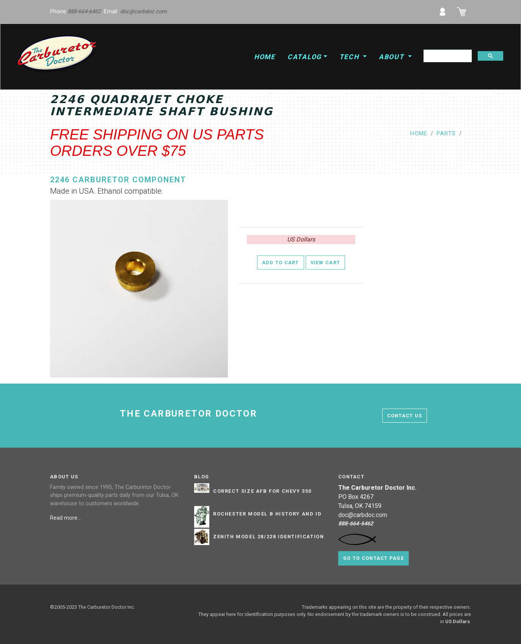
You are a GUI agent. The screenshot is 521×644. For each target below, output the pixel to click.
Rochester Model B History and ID (267, 514)
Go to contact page (373, 558)
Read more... (66, 518)
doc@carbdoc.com (143, 11)
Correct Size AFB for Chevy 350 (262, 491)
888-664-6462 (84, 11)
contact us (404, 415)
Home (264, 57)
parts (446, 133)
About (392, 57)
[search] (447, 56)
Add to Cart (280, 262)
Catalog (304, 57)
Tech (350, 57)
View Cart (326, 262)
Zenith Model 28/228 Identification (268, 536)
